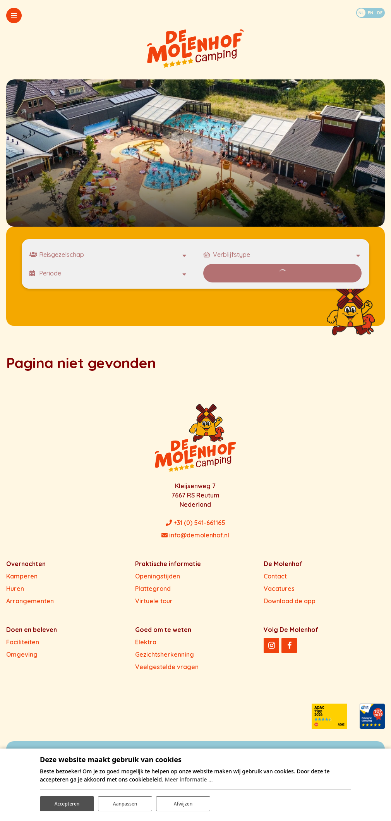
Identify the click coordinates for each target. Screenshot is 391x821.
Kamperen (22, 576)
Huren (15, 588)
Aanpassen (125, 801)
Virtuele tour (154, 601)
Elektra (145, 642)
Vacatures (279, 588)
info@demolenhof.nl (195, 535)
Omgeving (22, 654)
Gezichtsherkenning (164, 654)
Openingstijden (157, 576)
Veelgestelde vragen (167, 667)
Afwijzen (183, 801)
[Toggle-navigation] (14, 15)
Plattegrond (153, 588)
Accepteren (67, 801)
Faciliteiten (22, 642)
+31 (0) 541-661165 (195, 523)
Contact (275, 576)
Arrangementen (30, 601)
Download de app (290, 601)
